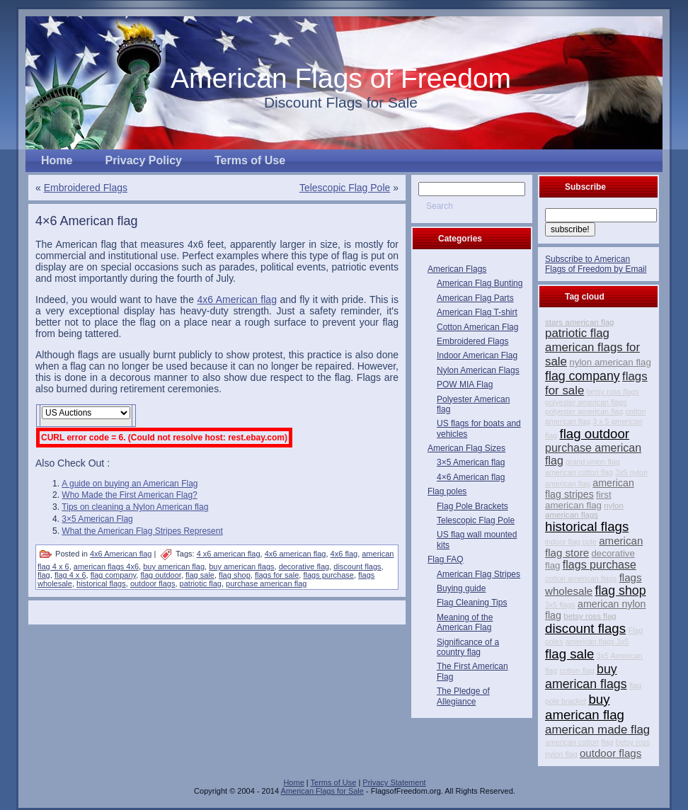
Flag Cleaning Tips (472, 603)
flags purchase (328, 575)
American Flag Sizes (466, 448)
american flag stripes (589, 488)
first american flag (578, 499)
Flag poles (447, 491)
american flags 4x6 (106, 566)
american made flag (597, 729)
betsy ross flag (589, 616)
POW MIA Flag (465, 384)
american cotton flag (579, 472)
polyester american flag (584, 411)
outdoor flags (153, 583)
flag (44, 575)
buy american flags (241, 566)
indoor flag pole (571, 541)
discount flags (357, 566)
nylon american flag (610, 362)
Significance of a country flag (468, 647)
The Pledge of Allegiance (463, 696)
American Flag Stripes (478, 574)
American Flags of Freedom (341, 78)
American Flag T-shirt (477, 312)
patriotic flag (201, 583)
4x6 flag (344, 553)
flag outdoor (160, 575)
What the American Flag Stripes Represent (142, 531)
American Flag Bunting (479, 283)
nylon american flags (584, 510)
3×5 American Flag (97, 519)
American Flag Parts (475, 298)
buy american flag (174, 566)
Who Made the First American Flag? (129, 495)
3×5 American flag (471, 462)
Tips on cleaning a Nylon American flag (135, 507)
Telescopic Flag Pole (344, 187)
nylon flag (561, 754)
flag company (114, 575)
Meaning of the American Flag (465, 622)
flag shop (235, 575)
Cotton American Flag (477, 327)
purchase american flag (266, 583)
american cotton (572, 742)
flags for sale (277, 575)
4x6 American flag (237, 299)
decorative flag (304, 566)
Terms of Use (334, 782)
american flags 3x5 (597, 641)
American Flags (457, 269)
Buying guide (461, 588)
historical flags (101, 583)
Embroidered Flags (85, 187)
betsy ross (633, 742)
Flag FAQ (446, 559)
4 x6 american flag (228, 553)
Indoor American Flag (477, 355)
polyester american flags (586, 402)
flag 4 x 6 (70, 575)
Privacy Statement (393, 782)
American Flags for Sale (322, 791)
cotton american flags (581, 578)
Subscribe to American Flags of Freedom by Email (595, 264)
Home (293, 782)
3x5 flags (560, 604)
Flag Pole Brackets (472, 506)
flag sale (199, 575)
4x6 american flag (295, 553)
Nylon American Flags (478, 370)
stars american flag (579, 322)
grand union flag (592, 461)
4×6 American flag (86, 221)
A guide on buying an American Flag (129, 484)
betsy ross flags (613, 391)
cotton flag (577, 670)
